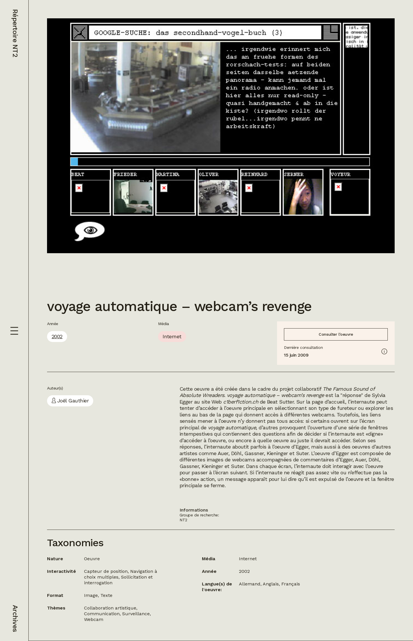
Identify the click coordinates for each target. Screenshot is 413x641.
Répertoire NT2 (15, 33)
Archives (15, 618)
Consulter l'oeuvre (336, 334)
